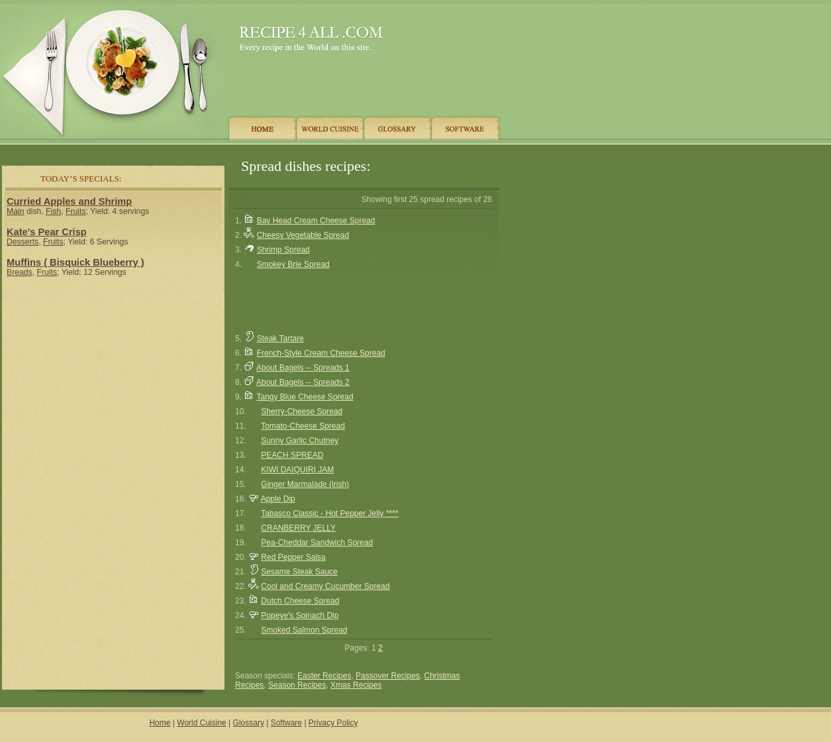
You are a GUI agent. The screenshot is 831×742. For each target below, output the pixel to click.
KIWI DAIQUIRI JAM (297, 469)
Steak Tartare (280, 338)
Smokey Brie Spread (293, 264)
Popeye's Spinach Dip (299, 615)
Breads (19, 272)
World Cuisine (201, 722)
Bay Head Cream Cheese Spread (316, 220)
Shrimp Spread (283, 249)
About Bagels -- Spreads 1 (303, 367)
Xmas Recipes (355, 685)
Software (286, 722)
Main (15, 211)
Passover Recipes (388, 675)
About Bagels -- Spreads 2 (303, 382)
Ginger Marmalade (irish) (305, 484)
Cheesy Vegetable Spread (303, 235)
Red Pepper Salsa (293, 557)
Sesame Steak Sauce (299, 571)
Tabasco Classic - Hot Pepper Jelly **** (329, 513)
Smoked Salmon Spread (304, 630)
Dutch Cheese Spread (300, 601)
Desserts (22, 241)
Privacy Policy (333, 722)
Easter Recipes (324, 675)
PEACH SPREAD (292, 455)
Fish (53, 211)
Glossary (248, 722)
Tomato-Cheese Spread (303, 426)
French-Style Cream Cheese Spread (321, 353)
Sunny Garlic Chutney (299, 440)
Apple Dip (278, 499)
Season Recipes (297, 685)
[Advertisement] (113, 374)
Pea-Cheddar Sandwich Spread (317, 542)
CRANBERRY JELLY (298, 528)
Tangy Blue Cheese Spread (304, 396)
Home (159, 722)
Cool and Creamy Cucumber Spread (325, 586)
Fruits (76, 211)
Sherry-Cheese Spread (301, 411)
